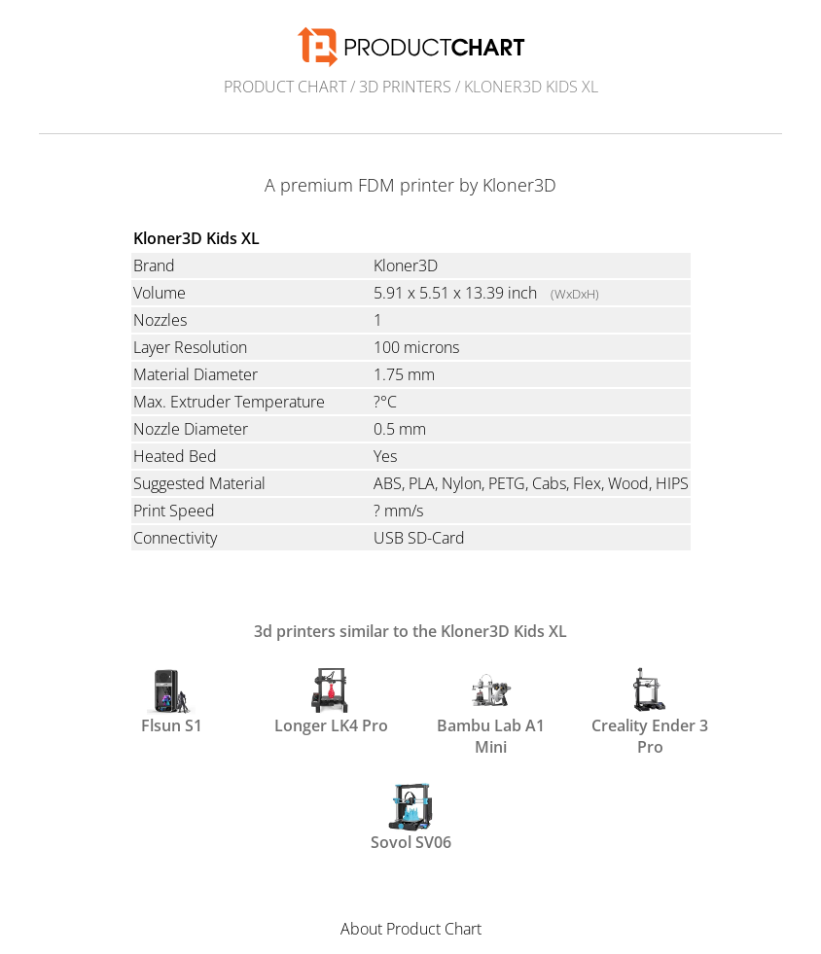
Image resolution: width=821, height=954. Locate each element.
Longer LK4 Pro (331, 701)
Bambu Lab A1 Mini (491, 710)
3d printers (405, 86)
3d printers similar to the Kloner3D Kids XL (410, 631)
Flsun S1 (171, 701)
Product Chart (285, 86)
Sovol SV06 (411, 818)
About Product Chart (411, 928)
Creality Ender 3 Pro (649, 710)
